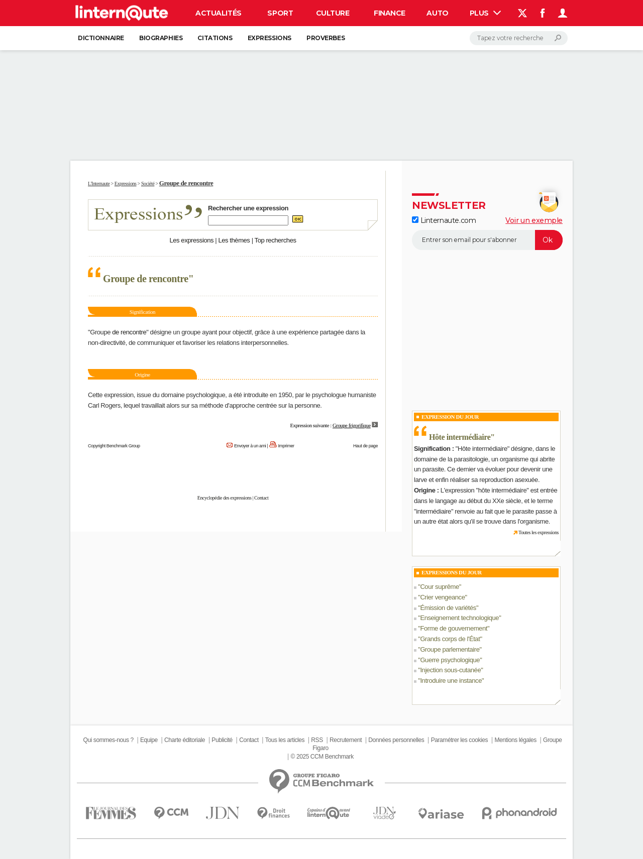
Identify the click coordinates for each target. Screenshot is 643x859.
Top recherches (275, 240)
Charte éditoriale (184, 740)
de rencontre (129, 332)
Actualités (218, 13)
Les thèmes (234, 240)
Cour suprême (439, 586)
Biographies (160, 38)
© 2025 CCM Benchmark (322, 756)
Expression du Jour (450, 417)
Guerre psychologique (450, 660)
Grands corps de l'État (450, 639)
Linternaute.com (444, 220)
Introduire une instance (451, 680)
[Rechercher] (519, 38)
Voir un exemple (534, 220)
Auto (437, 13)
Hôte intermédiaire (459, 437)
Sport (280, 13)
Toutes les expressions (538, 532)
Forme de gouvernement (453, 628)
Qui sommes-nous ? (108, 740)
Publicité (222, 740)
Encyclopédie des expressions (224, 498)
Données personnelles (396, 740)
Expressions (269, 38)
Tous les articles (284, 740)
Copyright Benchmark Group (114, 445)
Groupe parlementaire (449, 649)
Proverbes (325, 38)
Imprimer (286, 445)
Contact (261, 498)
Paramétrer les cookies (459, 740)
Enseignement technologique (459, 618)
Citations (214, 38)
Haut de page (365, 445)
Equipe (149, 740)
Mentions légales (515, 740)
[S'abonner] (487, 240)
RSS (317, 740)
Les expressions (191, 240)
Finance (389, 13)
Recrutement (346, 740)
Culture (333, 13)
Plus (485, 13)
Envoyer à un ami (250, 445)
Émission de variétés (448, 607)
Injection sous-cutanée (450, 670)
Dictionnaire (101, 38)
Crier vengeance (442, 597)
